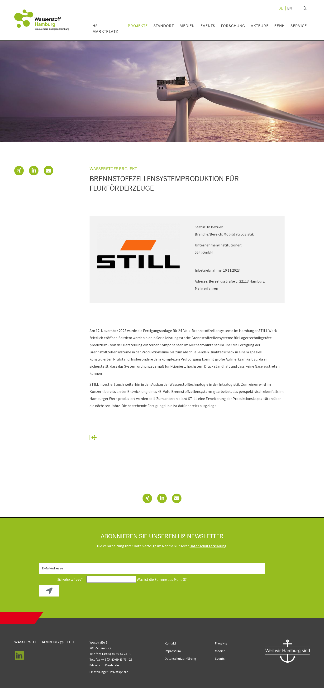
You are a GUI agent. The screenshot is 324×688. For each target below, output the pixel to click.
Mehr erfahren (206, 288)
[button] (19, 170)
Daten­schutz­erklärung (208, 546)
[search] (297, 8)
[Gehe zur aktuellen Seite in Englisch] (289, 8)
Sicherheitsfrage (62, 579)
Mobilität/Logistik (239, 234)
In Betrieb (215, 227)
